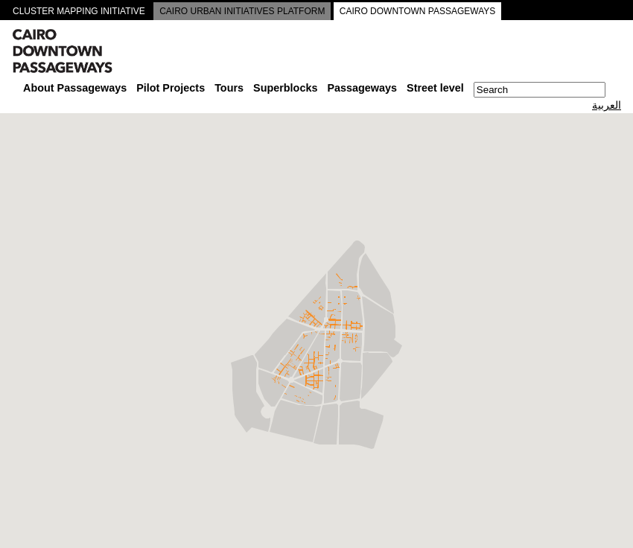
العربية (606, 105)
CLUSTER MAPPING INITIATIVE (79, 11)
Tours (229, 88)
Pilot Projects (170, 88)
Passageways (362, 88)
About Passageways (75, 88)
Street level (435, 88)
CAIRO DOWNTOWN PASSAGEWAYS (418, 11)
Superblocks (285, 88)
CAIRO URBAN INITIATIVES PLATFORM (242, 11)
